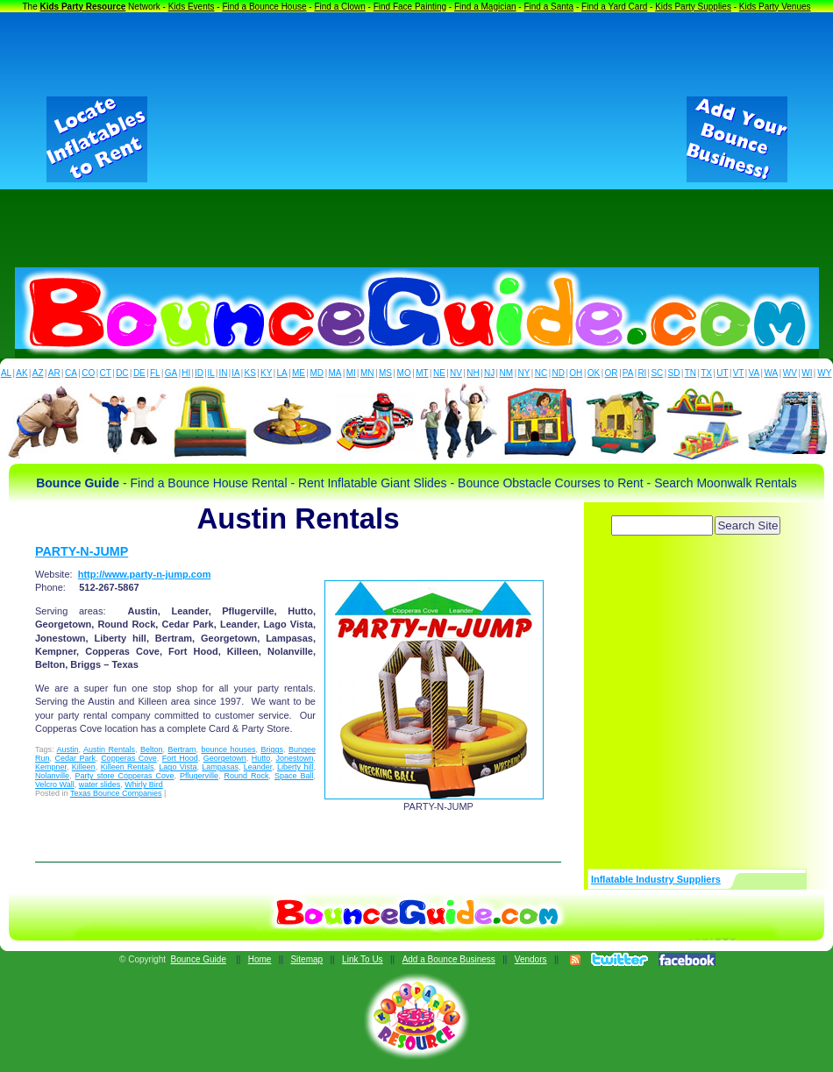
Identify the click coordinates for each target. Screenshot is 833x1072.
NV (456, 373)
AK (21, 373)
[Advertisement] (417, 139)
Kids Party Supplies (693, 6)
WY (824, 373)
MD (317, 373)
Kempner (51, 767)
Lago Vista (177, 767)
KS (250, 373)
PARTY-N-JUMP (81, 551)
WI (806, 373)
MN (367, 373)
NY (523, 373)
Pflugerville (199, 775)
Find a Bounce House (264, 6)
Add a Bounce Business (448, 959)
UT (722, 373)
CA (71, 373)
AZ (38, 373)
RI (641, 373)
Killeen (84, 767)
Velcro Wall (55, 784)
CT (105, 373)
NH (472, 373)
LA (282, 373)
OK (593, 373)
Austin (67, 749)
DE (139, 373)
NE (439, 373)
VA (754, 373)
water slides (100, 784)
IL (211, 373)
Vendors (531, 959)
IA (235, 373)
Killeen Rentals (127, 767)
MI (351, 373)
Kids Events (191, 6)
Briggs (271, 749)
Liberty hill (295, 767)
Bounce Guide (198, 959)
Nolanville (52, 775)
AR (54, 373)
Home (260, 959)
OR (611, 373)
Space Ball (294, 775)
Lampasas (220, 767)
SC (657, 373)
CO (88, 373)
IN (222, 373)
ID (199, 373)
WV (790, 373)
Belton (151, 749)
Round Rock (246, 775)
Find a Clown (339, 6)
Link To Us (362, 959)
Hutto (261, 758)
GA (171, 373)
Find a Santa (548, 6)
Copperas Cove (129, 758)
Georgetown (224, 758)
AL (6, 373)
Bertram (181, 749)
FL (155, 373)
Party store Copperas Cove (124, 775)
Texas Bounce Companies (116, 793)
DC (122, 373)
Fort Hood (180, 758)
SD (674, 373)
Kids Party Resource (83, 6)
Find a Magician (485, 6)
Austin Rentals (109, 749)
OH (575, 373)
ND (558, 373)
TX (706, 373)
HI (186, 373)
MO (404, 373)
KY (266, 373)
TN (690, 373)
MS (385, 373)
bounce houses (228, 749)
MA (335, 373)
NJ (489, 373)
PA (628, 373)
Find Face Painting (410, 6)
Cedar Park (75, 758)
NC (541, 373)
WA (772, 373)
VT (738, 373)
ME (298, 373)
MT (422, 373)
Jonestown (294, 758)
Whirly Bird (144, 784)
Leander (258, 767)
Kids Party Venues (775, 6)
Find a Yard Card (614, 6)
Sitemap (306, 959)
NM (507, 373)
